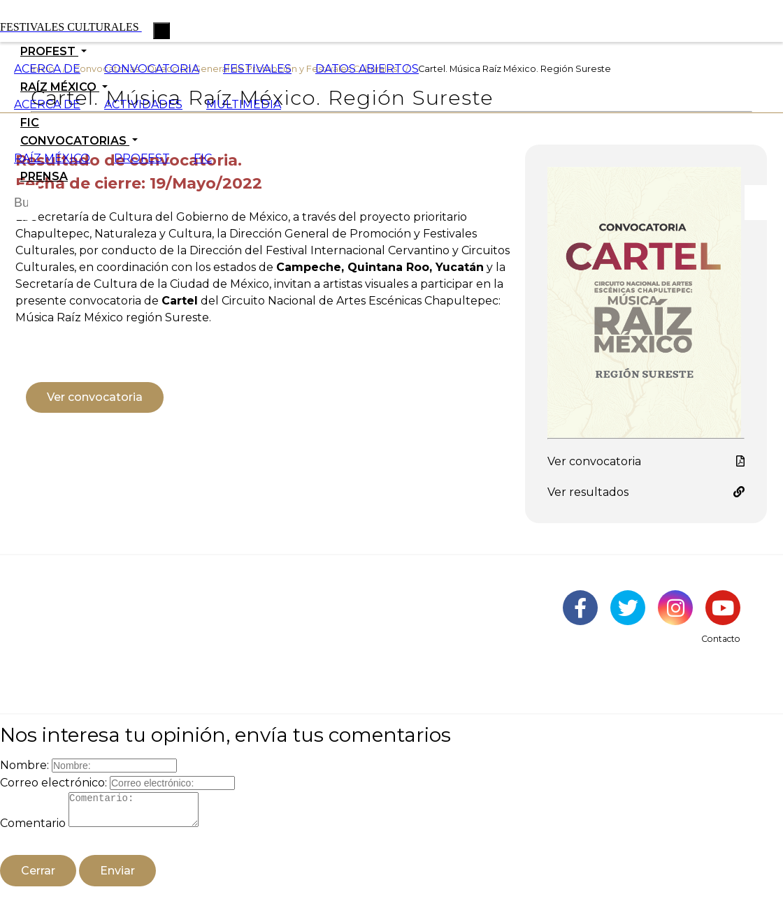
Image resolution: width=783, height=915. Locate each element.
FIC (29, 122)
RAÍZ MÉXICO (52, 158)
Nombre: (24, 765)
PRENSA (44, 176)
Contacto (720, 639)
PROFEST (142, 158)
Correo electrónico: (53, 782)
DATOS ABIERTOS (367, 68)
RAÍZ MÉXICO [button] (59, 87)
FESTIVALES (257, 68)
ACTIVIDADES (143, 104)
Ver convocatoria (95, 397)
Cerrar (38, 877)
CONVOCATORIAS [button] (74, 140)
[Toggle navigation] (161, 30)
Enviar (117, 877)
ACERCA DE (47, 68)
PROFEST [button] (49, 51)
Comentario (33, 829)
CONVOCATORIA (151, 68)
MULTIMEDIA (243, 104)
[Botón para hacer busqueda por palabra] (762, 202)
